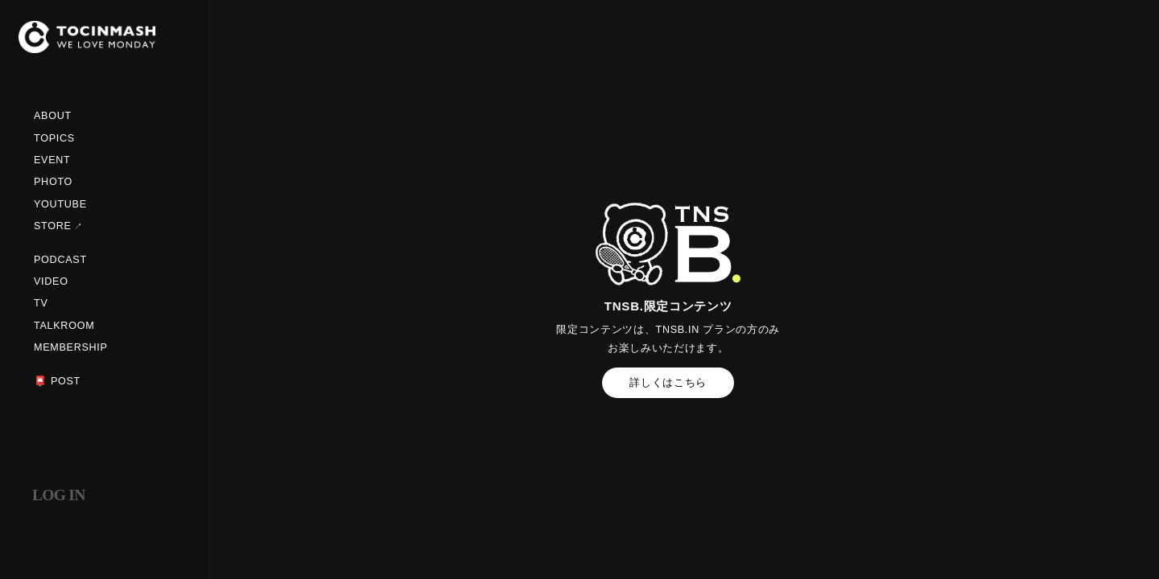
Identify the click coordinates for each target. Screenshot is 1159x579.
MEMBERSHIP (71, 347)
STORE (53, 226)
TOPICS (54, 138)
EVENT (52, 160)
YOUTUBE (60, 204)
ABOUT (53, 115)
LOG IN (58, 495)
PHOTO (53, 181)
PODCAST (60, 259)
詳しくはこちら (668, 382)
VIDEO (51, 281)
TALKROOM (64, 325)
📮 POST (57, 381)
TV (41, 303)
